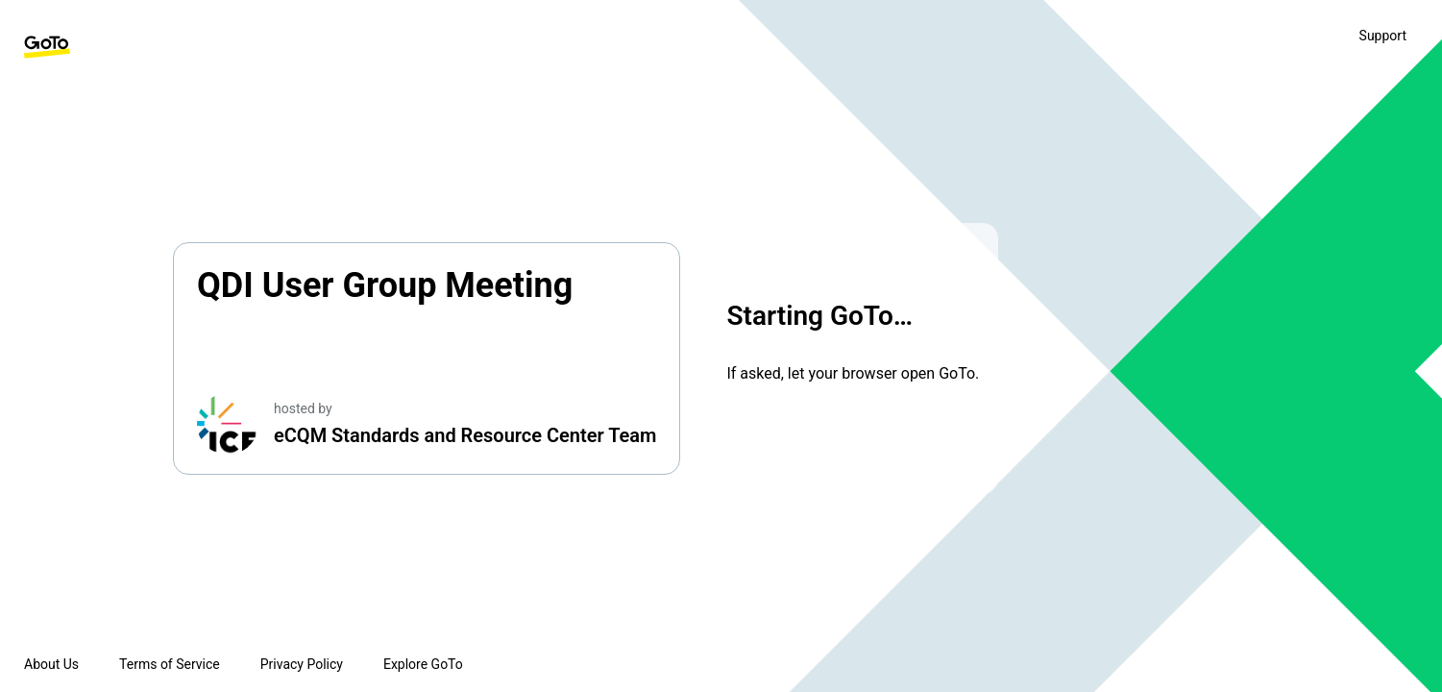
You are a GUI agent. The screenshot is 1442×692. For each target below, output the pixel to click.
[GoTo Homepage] (47, 47)
